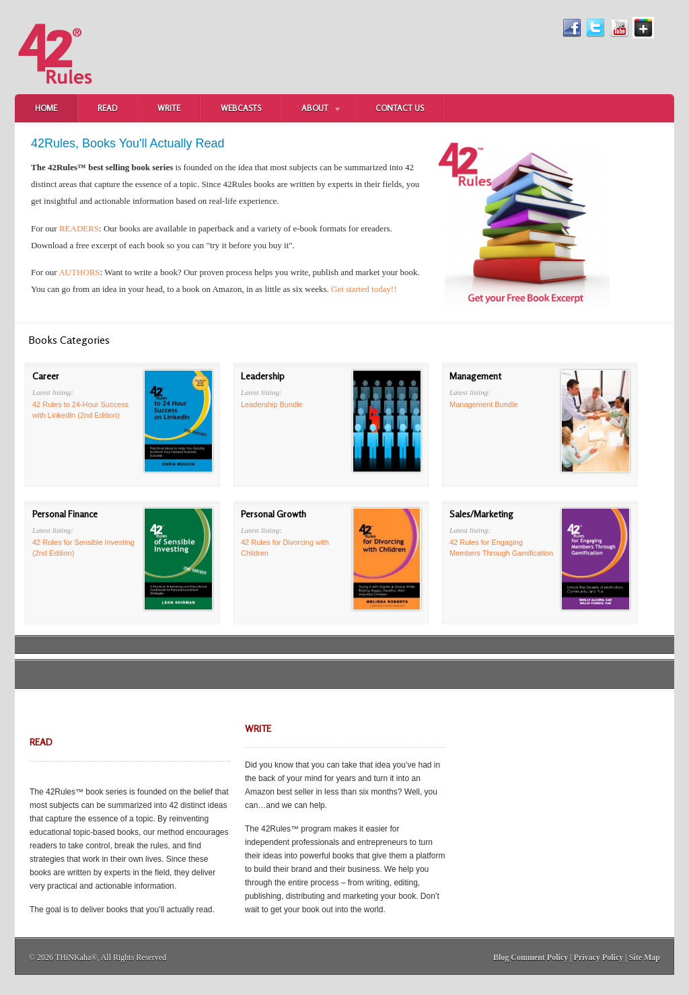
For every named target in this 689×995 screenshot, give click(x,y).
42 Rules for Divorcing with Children (285, 547)
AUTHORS (79, 272)
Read (107, 108)
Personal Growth (273, 513)
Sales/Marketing (481, 513)
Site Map (644, 957)
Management (475, 375)
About (311, 109)
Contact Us (399, 108)
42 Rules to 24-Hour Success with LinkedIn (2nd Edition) (80, 409)
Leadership (263, 375)
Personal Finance (65, 513)
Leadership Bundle (272, 404)
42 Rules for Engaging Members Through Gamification (501, 547)
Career (45, 375)
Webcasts (241, 108)
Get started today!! (363, 289)
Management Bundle (483, 404)
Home (46, 108)
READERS (79, 228)
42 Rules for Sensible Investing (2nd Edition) (83, 547)
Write (168, 108)
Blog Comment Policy (530, 957)
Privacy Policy (599, 957)
